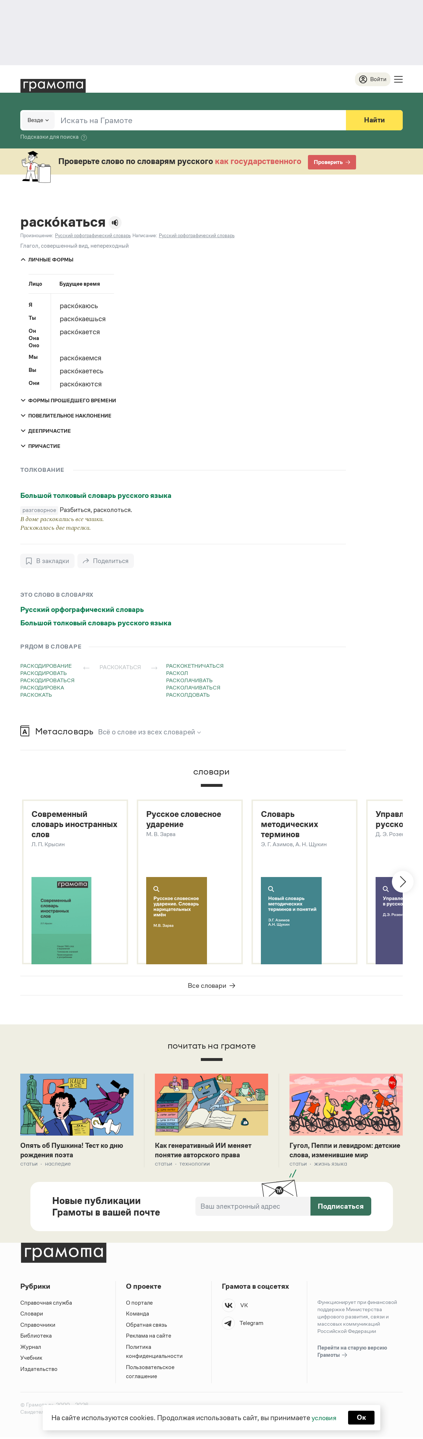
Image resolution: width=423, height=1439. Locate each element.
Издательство (39, 1371)
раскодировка (42, 688)
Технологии (194, 1165)
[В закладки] (47, 561)
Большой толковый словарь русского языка (96, 496)
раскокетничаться (195, 666)
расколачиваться (193, 688)
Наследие (58, 1165)
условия (323, 1417)
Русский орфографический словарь (82, 610)
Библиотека (36, 1337)
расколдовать (188, 695)
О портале (139, 1304)
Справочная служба (46, 1304)
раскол (177, 673)
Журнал (30, 1349)
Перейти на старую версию (352, 1353)
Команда (137, 1315)
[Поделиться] (106, 561)
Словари (31, 1315)
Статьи (29, 1165)
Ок (362, 1417)
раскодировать (43, 673)
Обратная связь (146, 1326)
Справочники (37, 1326)
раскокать (36, 695)
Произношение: (36, 236)
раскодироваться (47, 680)
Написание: (144, 236)
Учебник (31, 1359)
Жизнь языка (330, 1165)
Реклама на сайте (149, 1337)
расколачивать (189, 680)
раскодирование (46, 666)
